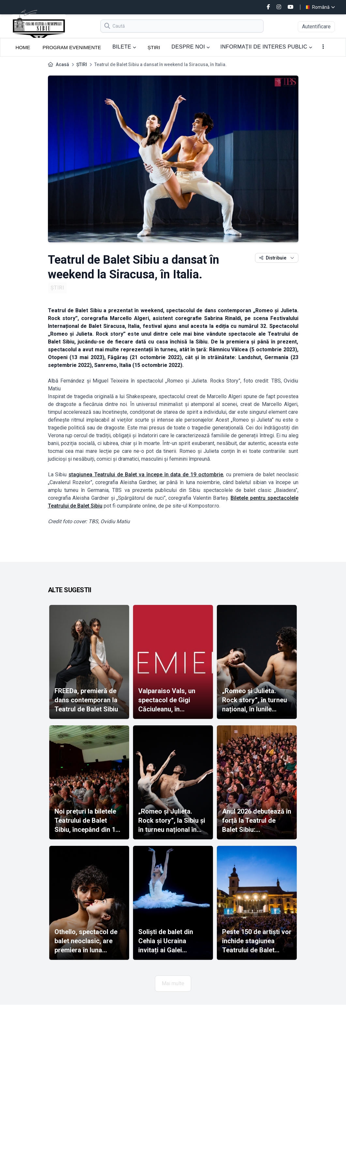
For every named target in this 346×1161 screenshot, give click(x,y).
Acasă (62, 64)
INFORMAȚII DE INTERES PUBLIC (266, 46)
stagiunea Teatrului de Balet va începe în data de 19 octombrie (145, 474)
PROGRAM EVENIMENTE (72, 47)
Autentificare (316, 26)
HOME (23, 47)
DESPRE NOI (191, 46)
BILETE (124, 46)
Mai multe (173, 983)
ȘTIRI (153, 47)
